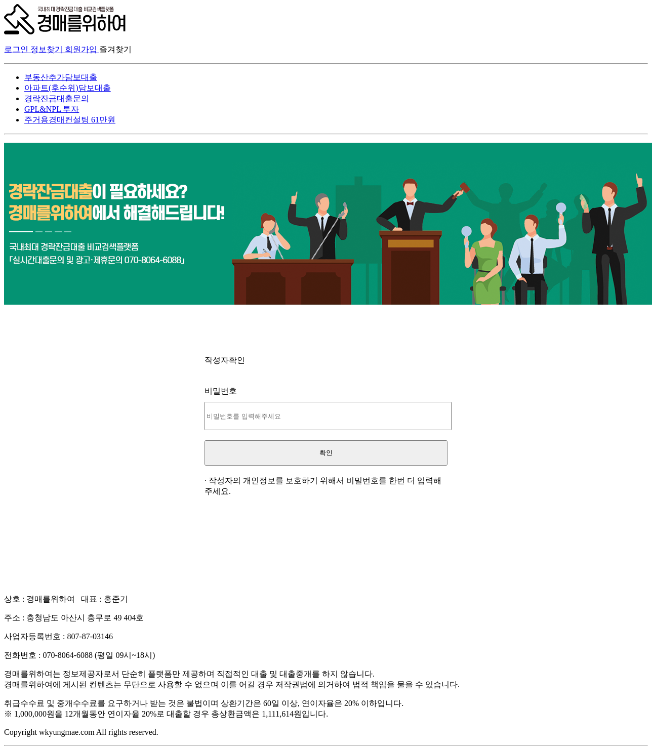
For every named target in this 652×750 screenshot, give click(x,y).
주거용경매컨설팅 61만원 (69, 119)
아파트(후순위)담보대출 (67, 88)
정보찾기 (47, 49)
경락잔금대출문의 (56, 98)
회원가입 (82, 49)
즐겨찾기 (115, 49)
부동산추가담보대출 (60, 77)
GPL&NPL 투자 (51, 109)
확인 (326, 452)
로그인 (17, 49)
